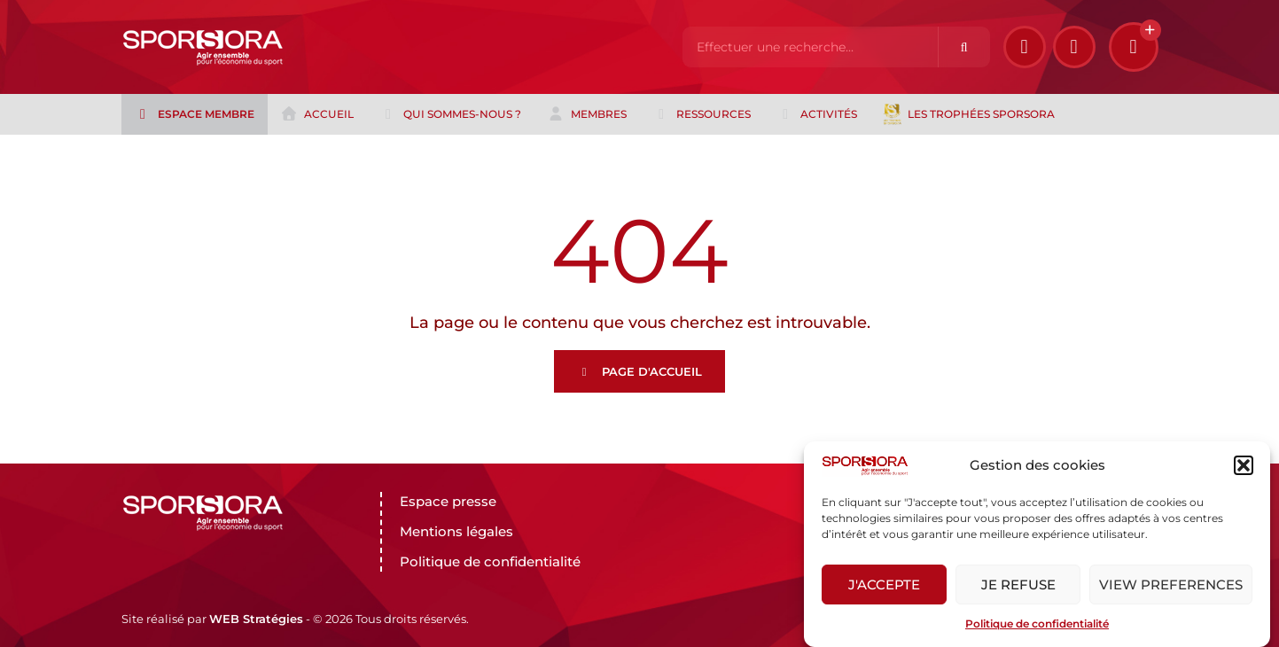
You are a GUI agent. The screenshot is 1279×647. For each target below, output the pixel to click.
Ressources (701, 114)
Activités (816, 114)
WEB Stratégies (256, 619)
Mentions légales (456, 531)
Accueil (317, 114)
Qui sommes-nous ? (450, 114)
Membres (587, 114)
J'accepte (884, 584)
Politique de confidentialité (1037, 623)
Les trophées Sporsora (969, 114)
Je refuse (1018, 584)
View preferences (1171, 584)
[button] (1243, 465)
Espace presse (448, 501)
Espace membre (194, 114)
